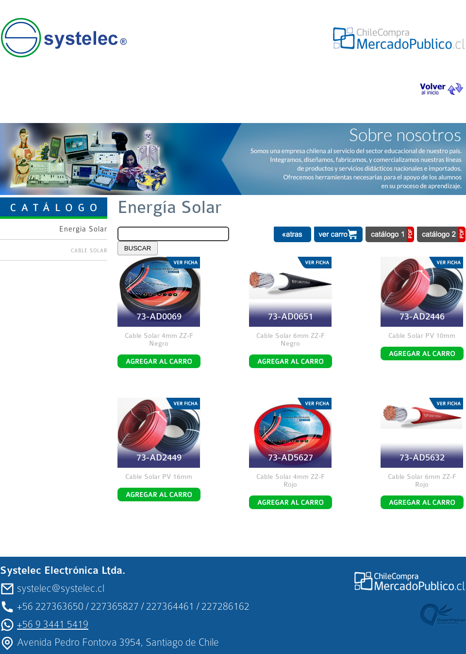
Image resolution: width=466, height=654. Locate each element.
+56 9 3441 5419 (52, 624)
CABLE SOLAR (89, 250)
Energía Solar (83, 229)
